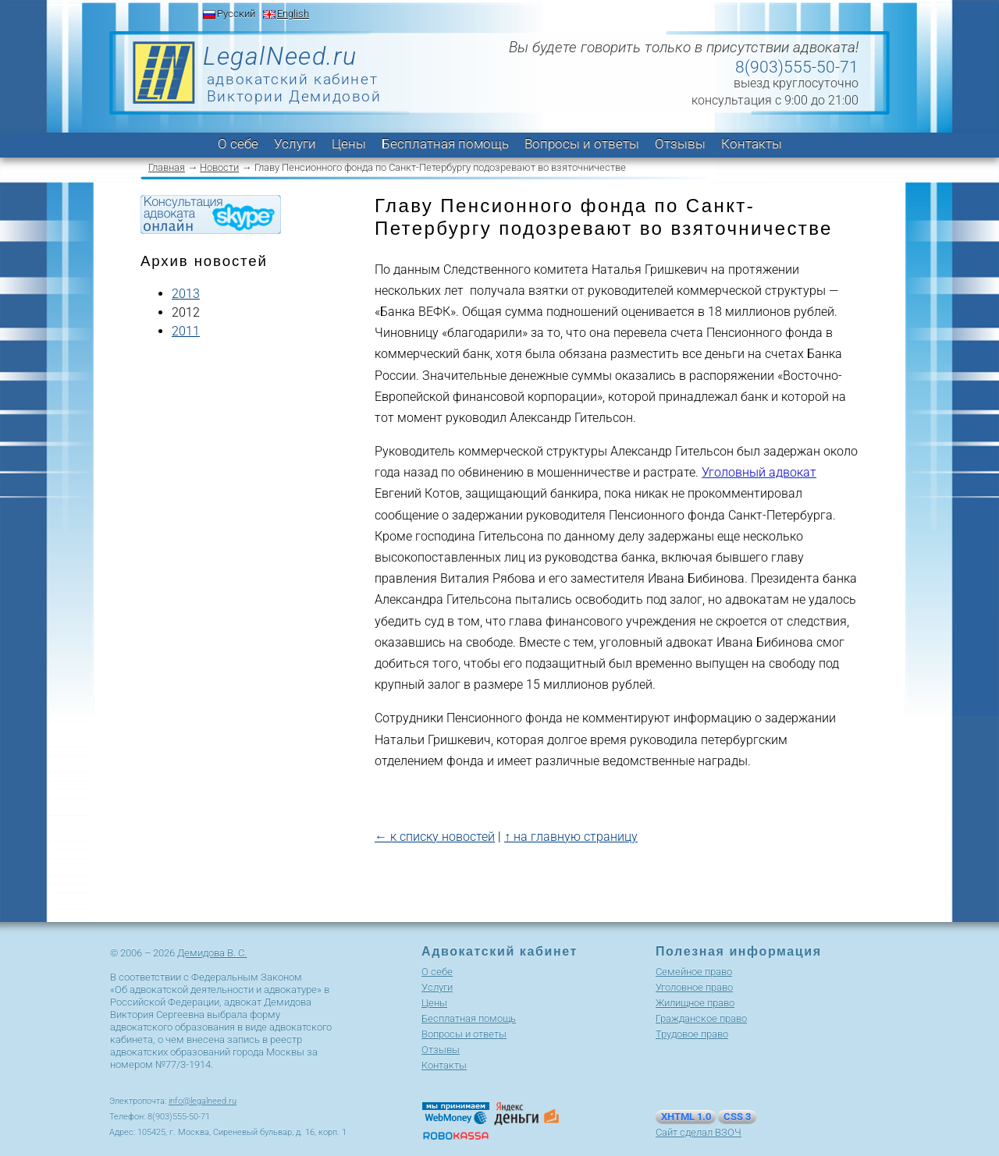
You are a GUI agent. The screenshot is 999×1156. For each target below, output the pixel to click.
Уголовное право (694, 987)
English (293, 14)
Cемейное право (694, 971)
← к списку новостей (435, 836)
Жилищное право (695, 1003)
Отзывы (680, 143)
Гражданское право (701, 1018)
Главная (166, 167)
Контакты (751, 143)
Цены (349, 143)
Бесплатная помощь (445, 143)
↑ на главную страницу (571, 836)
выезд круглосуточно (796, 83)
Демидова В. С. (212, 953)
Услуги (295, 143)
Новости (219, 167)
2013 (186, 293)
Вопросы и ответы (581, 143)
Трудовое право (692, 1034)
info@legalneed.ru (202, 1101)
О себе (238, 143)
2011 (186, 331)
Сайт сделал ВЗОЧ (698, 1132)
